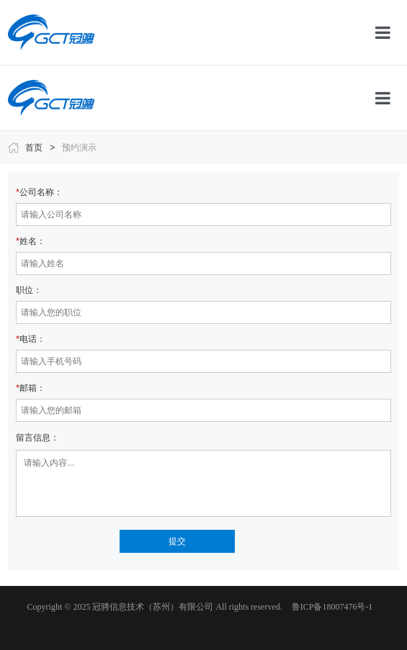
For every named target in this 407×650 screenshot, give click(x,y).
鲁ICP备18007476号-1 (332, 607)
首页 (34, 148)
